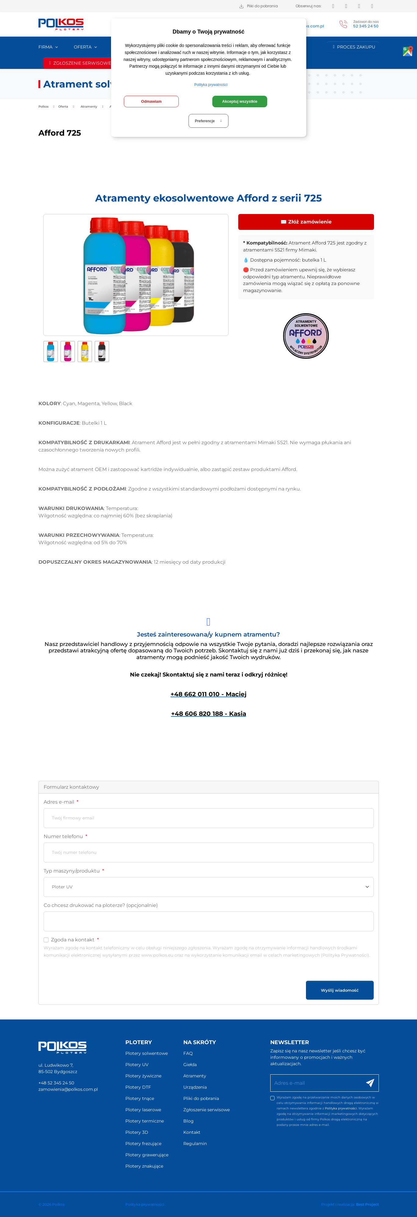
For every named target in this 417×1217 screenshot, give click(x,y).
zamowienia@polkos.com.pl (68, 1089)
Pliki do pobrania (201, 1098)
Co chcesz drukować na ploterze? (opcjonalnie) (101, 905)
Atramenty (194, 1076)
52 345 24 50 (366, 26)
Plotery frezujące (143, 1143)
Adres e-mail (61, 802)
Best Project (367, 1204)
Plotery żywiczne (143, 1076)
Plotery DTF (138, 1087)
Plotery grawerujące (146, 1155)
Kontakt (191, 1132)
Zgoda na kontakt (75, 940)
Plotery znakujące (144, 1166)
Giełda (190, 1064)
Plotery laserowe (143, 1109)
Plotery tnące (139, 1098)
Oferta (83, 47)
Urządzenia (195, 1087)
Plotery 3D (136, 1132)
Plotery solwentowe (146, 1053)
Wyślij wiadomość (340, 990)
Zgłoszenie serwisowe (79, 63)
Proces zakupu (352, 47)
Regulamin (195, 1143)
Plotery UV (137, 1064)
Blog (188, 1121)
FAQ (188, 1053)
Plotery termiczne (144, 1121)
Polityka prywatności (341, 1108)
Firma (45, 47)
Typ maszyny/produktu (74, 871)
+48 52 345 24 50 (56, 1083)
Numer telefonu (65, 836)
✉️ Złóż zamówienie (306, 222)
